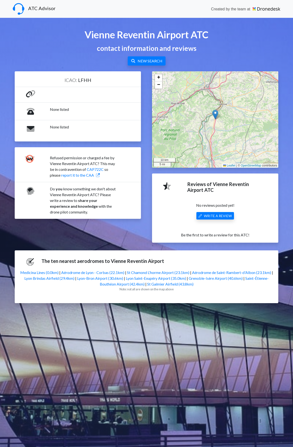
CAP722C (95, 169)
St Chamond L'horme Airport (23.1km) (158, 272)
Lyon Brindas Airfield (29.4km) (49, 278)
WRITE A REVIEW (215, 216)
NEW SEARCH (146, 61)
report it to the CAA (80, 175)
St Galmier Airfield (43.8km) (170, 284)
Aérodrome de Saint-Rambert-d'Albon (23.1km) (231, 272)
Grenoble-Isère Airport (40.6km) (216, 278)
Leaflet (229, 165)
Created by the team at (245, 9)
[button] (215, 115)
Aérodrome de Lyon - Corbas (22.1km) (92, 272)
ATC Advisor (34, 9)
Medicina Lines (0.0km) (39, 272)
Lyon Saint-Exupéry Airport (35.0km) (156, 278)
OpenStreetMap (251, 165)
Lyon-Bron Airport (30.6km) (100, 278)
